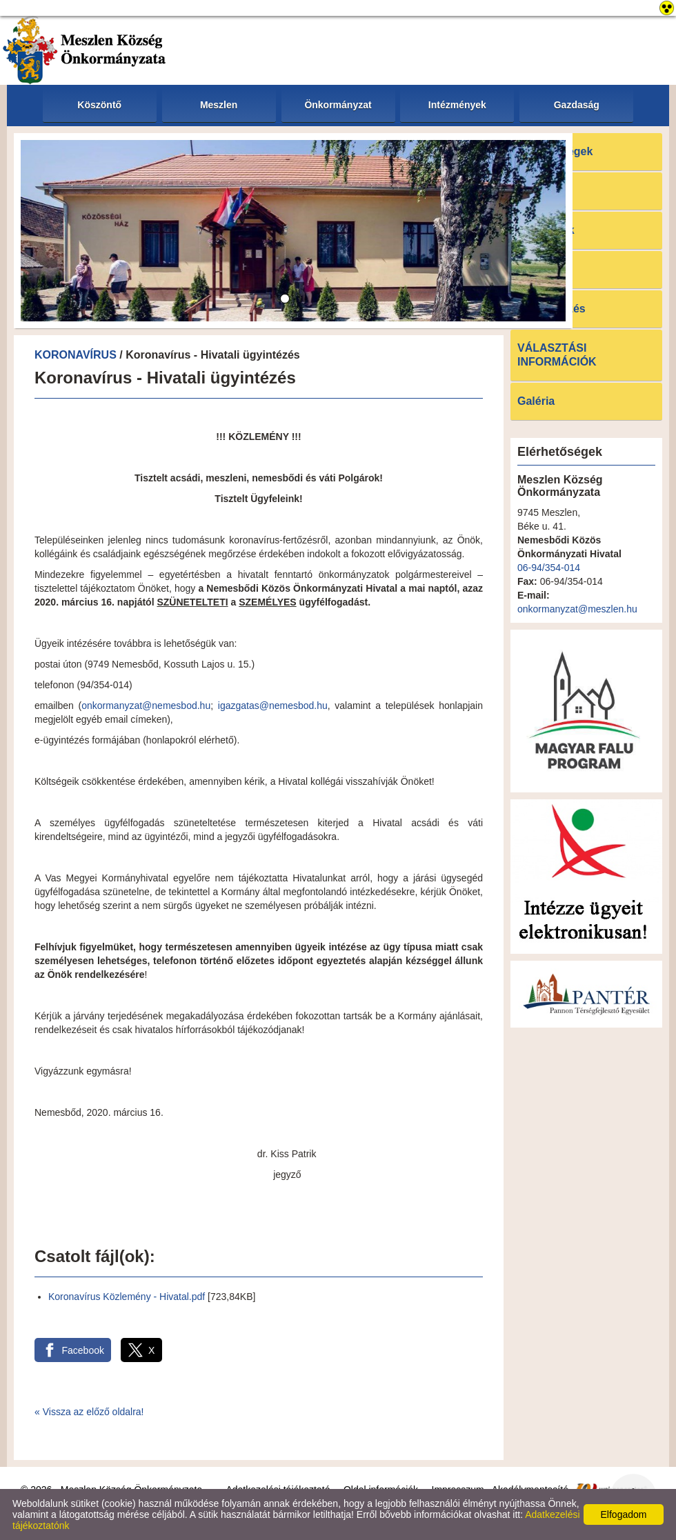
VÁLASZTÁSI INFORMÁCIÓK (557, 355)
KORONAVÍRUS (75, 355)
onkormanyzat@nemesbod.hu (145, 705)
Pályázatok (546, 230)
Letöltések (544, 269)
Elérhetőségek (555, 151)
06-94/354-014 (548, 567)
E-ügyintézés (551, 308)
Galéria (536, 401)
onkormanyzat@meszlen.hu (577, 608)
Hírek (531, 191)
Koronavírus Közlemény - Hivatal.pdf (126, 1296)
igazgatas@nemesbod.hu (273, 705)
